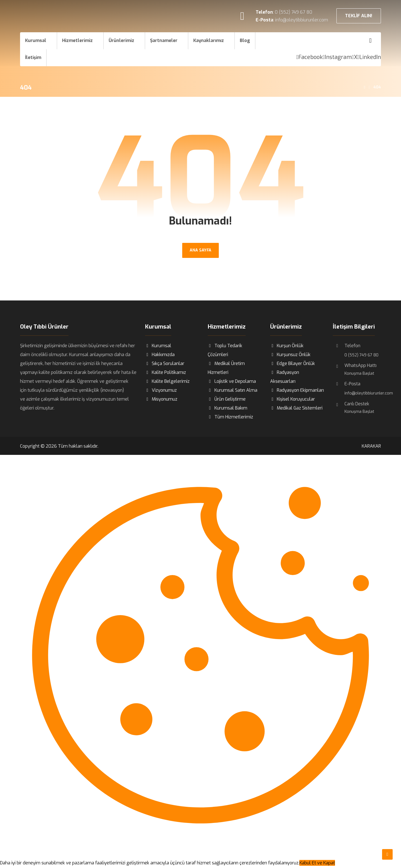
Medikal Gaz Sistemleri (296, 408)
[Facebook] (309, 57)
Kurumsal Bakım (227, 408)
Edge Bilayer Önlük (292, 364)
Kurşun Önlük (287, 346)
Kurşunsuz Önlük (290, 355)
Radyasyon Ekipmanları (297, 390)
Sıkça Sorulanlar (164, 364)
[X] (354, 57)
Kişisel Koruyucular (292, 399)
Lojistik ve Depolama (232, 381)
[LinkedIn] (369, 57)
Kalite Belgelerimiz (167, 381)
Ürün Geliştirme (227, 399)
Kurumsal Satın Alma (232, 390)
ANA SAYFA (200, 250)
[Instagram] (337, 57)
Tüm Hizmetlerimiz (230, 417)
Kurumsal (158, 346)
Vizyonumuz (161, 390)
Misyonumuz (161, 399)
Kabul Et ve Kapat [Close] (317, 863)
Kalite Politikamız (165, 373)
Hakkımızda (160, 355)
